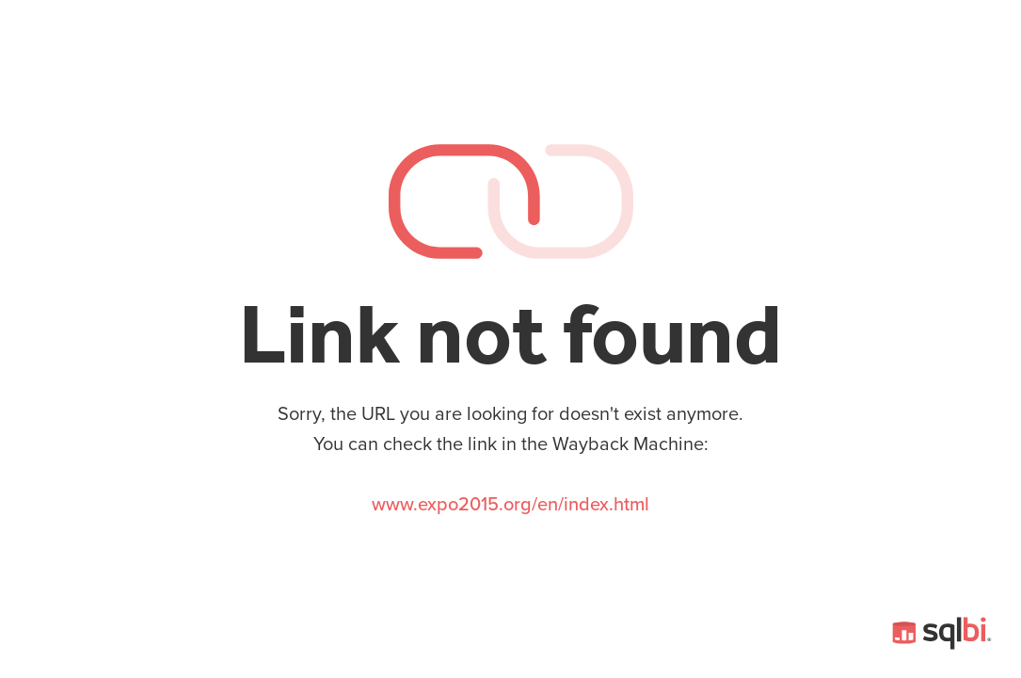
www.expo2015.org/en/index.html (510, 504)
